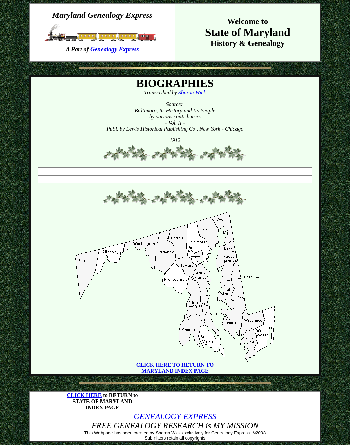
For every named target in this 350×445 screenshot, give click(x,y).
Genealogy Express (114, 49)
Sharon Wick (192, 93)
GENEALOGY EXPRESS (175, 416)
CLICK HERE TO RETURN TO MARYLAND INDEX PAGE (175, 368)
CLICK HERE (84, 395)
